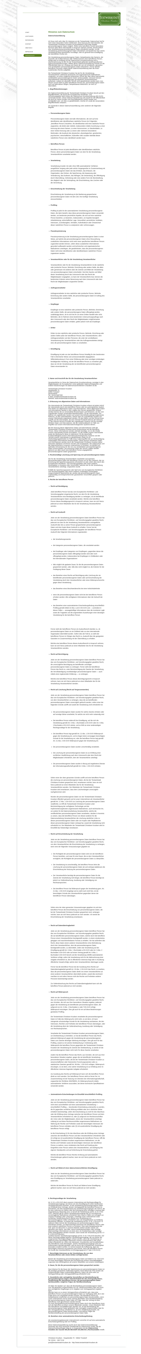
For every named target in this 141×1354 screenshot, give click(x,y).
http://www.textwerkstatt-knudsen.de (84, 1342)
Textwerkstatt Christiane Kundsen (109, 19)
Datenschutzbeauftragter (57, 1328)
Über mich (28, 48)
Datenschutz (30, 55)
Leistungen (29, 36)
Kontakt (28, 44)
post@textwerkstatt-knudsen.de (59, 1342)
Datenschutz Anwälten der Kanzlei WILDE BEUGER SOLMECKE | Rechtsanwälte (73, 1329)
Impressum (29, 51)
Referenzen (29, 40)
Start (27, 32)
